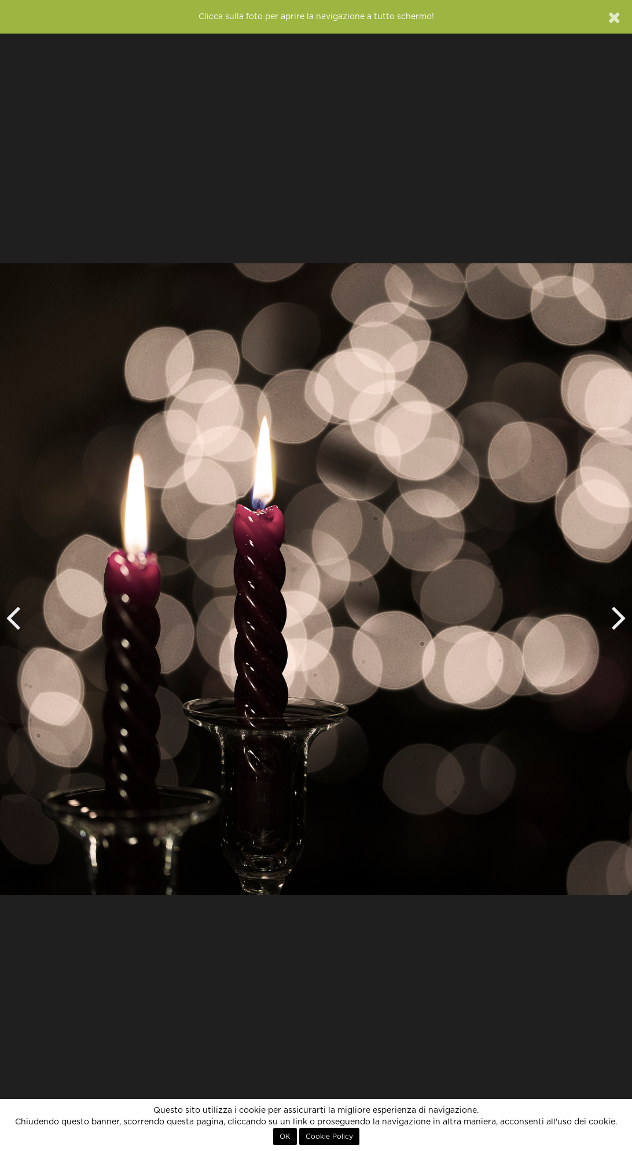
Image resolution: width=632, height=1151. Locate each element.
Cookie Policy (329, 1136)
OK (285, 1136)
